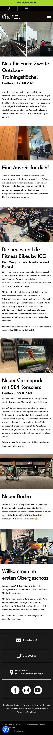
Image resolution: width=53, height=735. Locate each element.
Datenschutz (19, 731)
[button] (25, 558)
